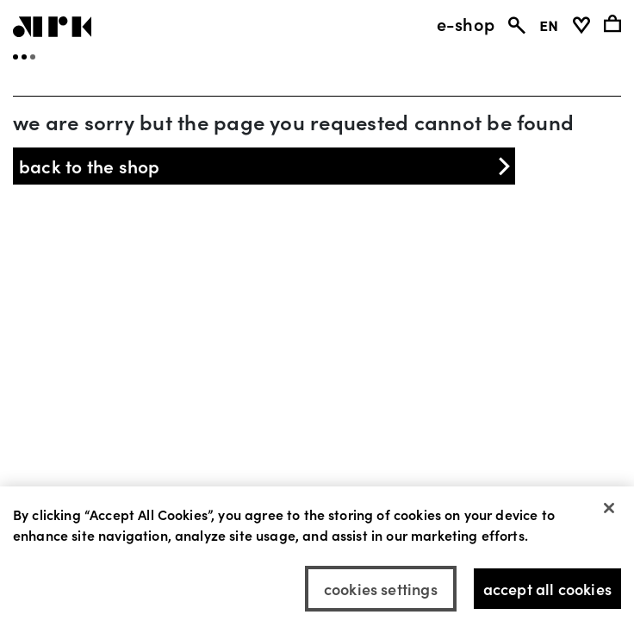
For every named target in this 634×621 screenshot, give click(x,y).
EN (548, 23)
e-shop (465, 23)
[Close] (609, 512)
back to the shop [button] (266, 166)
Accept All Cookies (547, 593)
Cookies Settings (381, 593)
